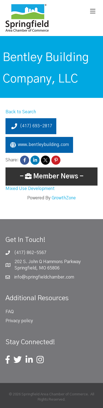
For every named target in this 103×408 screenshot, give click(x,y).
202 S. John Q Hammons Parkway (48, 262)
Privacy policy (19, 321)
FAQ (9, 312)
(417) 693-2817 (31, 126)
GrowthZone (64, 198)
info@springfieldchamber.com (44, 277)
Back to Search (20, 112)
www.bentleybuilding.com (39, 145)
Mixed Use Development (30, 188)
